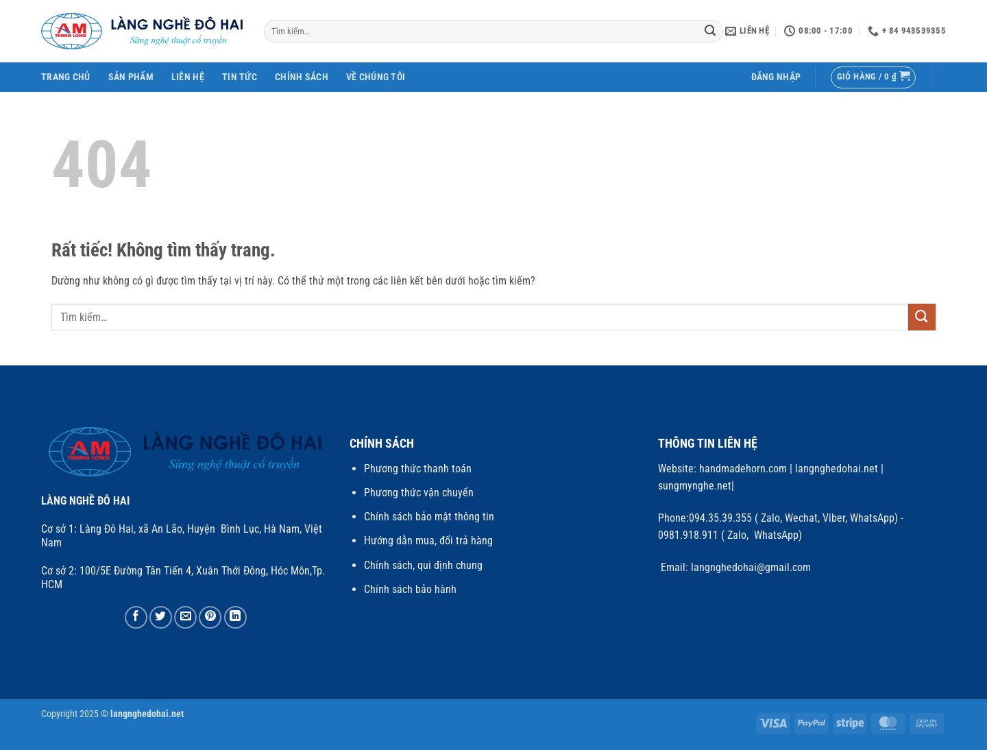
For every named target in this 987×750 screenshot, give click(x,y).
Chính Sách (301, 77)
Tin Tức (239, 77)
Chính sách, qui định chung (423, 565)
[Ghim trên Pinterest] (210, 617)
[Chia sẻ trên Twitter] (160, 617)
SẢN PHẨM (131, 77)
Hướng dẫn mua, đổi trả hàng (428, 540)
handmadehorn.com (741, 468)
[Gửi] (710, 31)
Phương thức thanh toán (418, 468)
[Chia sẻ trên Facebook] (136, 617)
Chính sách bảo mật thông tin (429, 516)
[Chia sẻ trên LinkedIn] (235, 617)
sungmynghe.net (694, 485)
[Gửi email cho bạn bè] (185, 617)
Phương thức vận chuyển (419, 492)
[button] (776, 77)
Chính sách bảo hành (410, 589)
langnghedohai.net (836, 468)
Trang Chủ (65, 77)
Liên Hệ (187, 77)
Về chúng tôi (375, 77)
